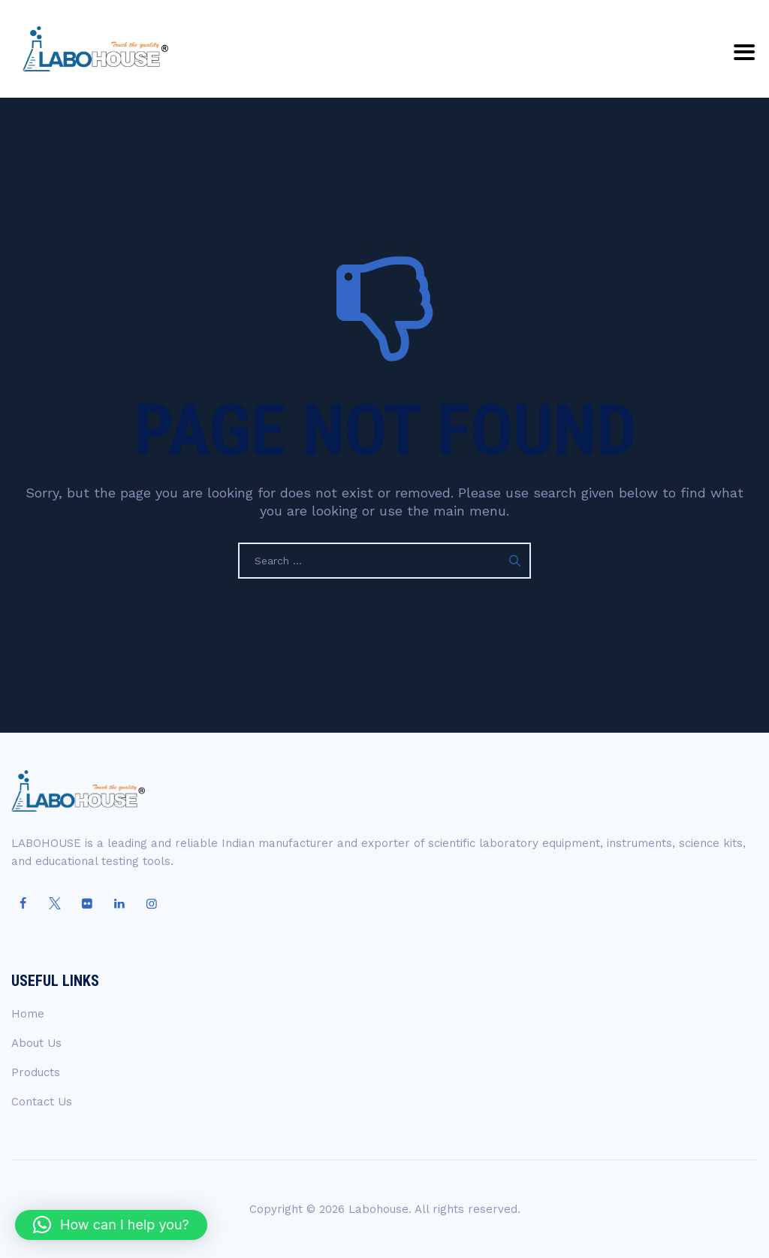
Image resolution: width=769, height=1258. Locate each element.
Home (27, 1014)
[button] (111, 1225)
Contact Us (41, 1101)
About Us (36, 1043)
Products (35, 1072)
